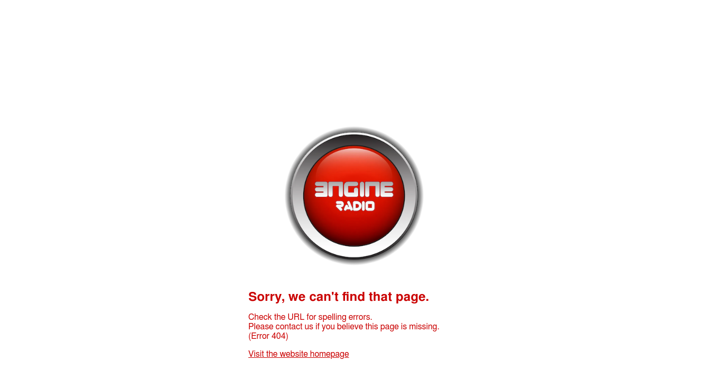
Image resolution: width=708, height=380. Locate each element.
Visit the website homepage (298, 354)
